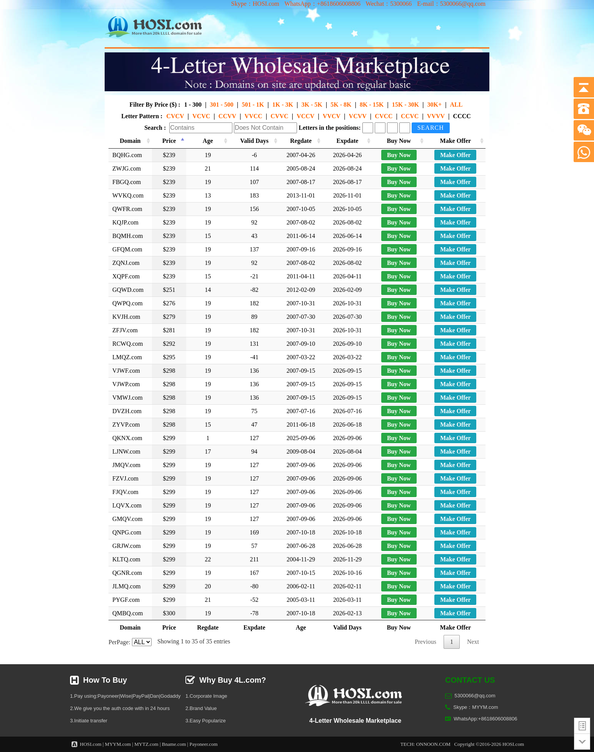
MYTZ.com (146, 744)
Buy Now (400, 155)
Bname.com (174, 744)
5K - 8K (340, 104)
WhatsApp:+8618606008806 (485, 719)
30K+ (434, 104)
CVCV (175, 116)
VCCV (305, 116)
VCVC (201, 116)
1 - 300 (193, 104)
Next (473, 641)
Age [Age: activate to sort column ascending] (208, 140)
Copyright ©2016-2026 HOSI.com (489, 744)
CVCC (383, 116)
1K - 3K (282, 104)
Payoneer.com (203, 744)
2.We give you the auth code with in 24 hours (120, 708)
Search (430, 127)
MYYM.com (118, 744)
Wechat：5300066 (389, 3)
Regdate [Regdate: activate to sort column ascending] (302, 140)
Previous (425, 641)
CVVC (279, 116)
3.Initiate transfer (88, 721)
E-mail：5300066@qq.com (451, 3)
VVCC (253, 116)
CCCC (462, 116)
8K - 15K (372, 104)
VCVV (358, 116)
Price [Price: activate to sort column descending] (171, 140)
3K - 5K (311, 104)
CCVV (227, 116)
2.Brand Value (201, 708)
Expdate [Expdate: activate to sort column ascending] (349, 140)
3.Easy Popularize (205, 721)
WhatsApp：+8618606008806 (322, 3)
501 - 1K (253, 104)
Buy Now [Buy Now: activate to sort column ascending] (400, 140)
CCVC (410, 116)
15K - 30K (405, 104)
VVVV (436, 116)
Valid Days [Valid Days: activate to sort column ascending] (255, 140)
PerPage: (130, 642)
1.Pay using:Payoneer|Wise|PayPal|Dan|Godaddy (125, 696)
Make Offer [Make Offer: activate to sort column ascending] (455, 140)
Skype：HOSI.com (255, 3)
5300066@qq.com (474, 695)
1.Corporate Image (206, 696)
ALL (456, 104)
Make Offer (455, 155)
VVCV (331, 116)
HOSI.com (91, 744)
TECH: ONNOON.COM (425, 744)
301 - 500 (222, 104)
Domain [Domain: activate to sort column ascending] (131, 140)
